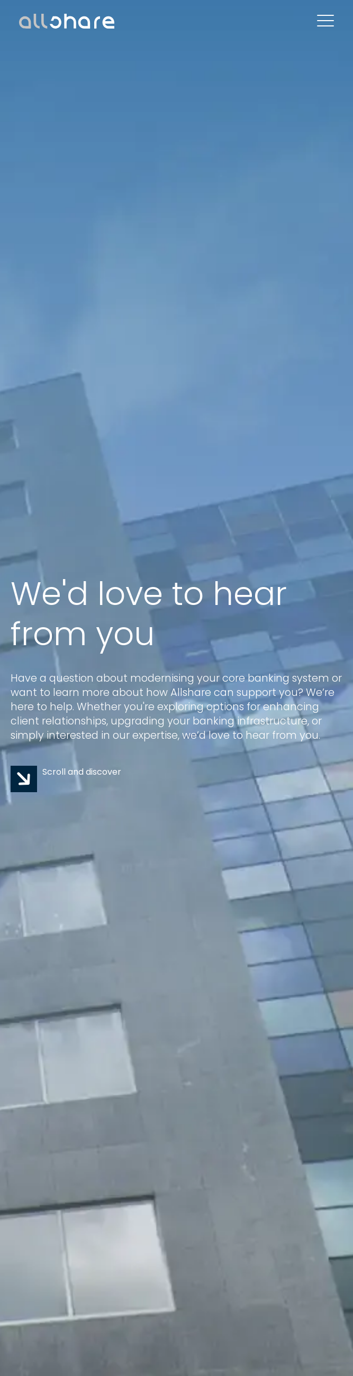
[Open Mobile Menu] (325, 21)
